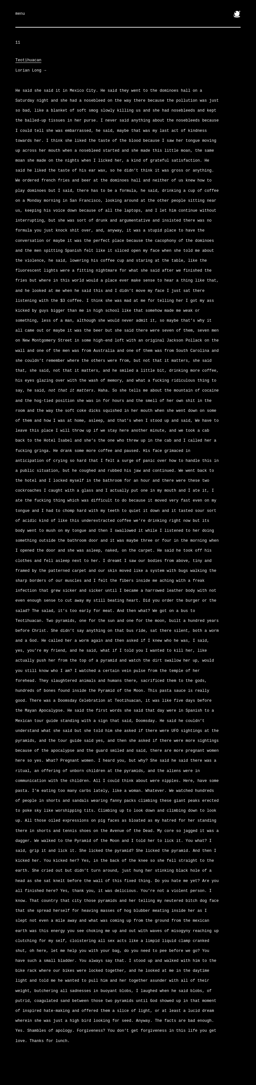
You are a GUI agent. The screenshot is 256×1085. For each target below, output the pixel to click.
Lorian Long (30, 70)
